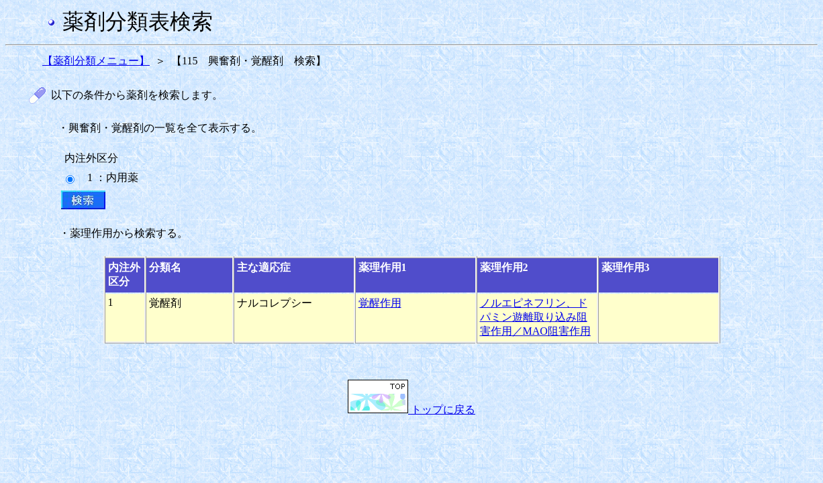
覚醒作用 (379, 303)
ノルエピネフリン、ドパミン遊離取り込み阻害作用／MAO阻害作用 (535, 317)
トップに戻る (411, 409)
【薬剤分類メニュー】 (96, 60)
